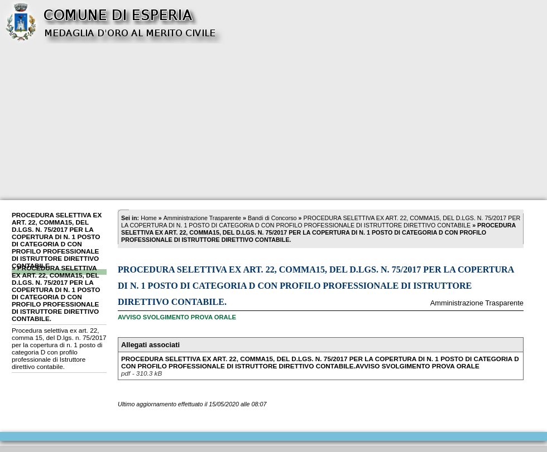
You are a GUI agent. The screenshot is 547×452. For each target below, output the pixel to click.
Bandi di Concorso (272, 218)
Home (149, 218)
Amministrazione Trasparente (202, 218)
